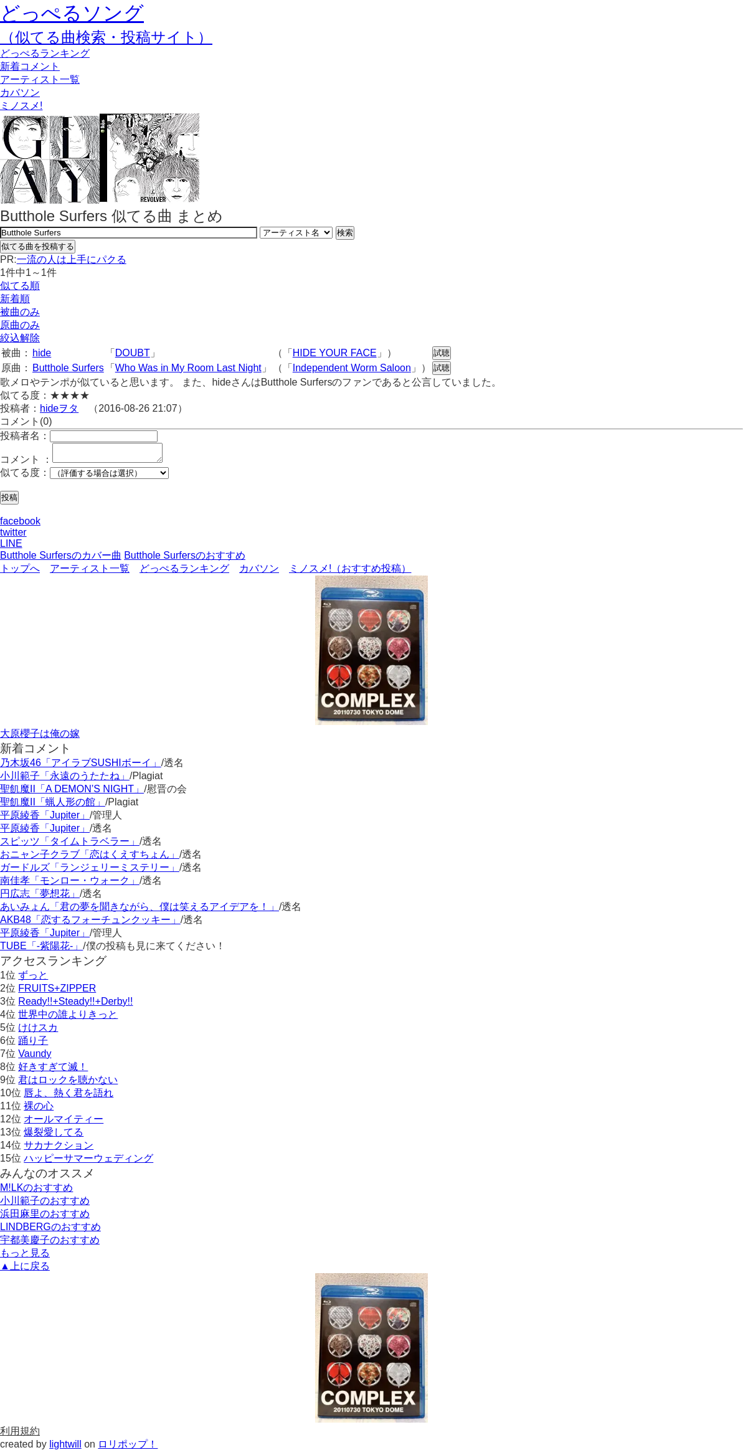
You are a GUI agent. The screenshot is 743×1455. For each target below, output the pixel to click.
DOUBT (132, 353)
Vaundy (34, 1057)
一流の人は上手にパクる (71, 259)
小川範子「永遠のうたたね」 (65, 779)
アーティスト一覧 (90, 572)
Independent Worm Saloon (352, 368)
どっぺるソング (72, 13)
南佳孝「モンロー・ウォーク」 (70, 884)
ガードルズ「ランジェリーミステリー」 (89, 871)
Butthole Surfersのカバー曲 (60, 559)
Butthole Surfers (68, 368)
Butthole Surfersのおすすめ (184, 559)
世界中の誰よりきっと (68, 1018)
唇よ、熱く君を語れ (68, 1096)
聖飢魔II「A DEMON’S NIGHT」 (72, 792)
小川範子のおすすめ (45, 1204)
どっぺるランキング (184, 572)
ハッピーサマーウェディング (88, 1162)
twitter (13, 536)
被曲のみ (20, 311)
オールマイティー (63, 1122)
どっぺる (45, 53)
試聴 (441, 353)
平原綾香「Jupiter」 (45, 818)
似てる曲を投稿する (37, 246)
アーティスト (40, 79)
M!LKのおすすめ (36, 1191)
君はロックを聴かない (68, 1083)
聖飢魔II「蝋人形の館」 (52, 805)
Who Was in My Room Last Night (188, 368)
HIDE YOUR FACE (335, 353)
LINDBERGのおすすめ (50, 1230)
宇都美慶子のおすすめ (50, 1243)
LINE (11, 547)
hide (41, 353)
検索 (345, 232)
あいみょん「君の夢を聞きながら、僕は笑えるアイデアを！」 (139, 910)
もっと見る (25, 1256)
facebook (20, 524)
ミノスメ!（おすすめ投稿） (350, 572)
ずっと (33, 979)
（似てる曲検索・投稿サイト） (106, 37)
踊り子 (33, 1044)
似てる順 (20, 285)
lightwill (65, 1448)
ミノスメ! (21, 105)
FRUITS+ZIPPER (57, 992)
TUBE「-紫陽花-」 (41, 949)
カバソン (20, 92)
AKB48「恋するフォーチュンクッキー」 (90, 923)
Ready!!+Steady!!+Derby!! (75, 1005)
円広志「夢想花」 (40, 897)
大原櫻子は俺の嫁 (40, 737)
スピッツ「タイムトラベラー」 (70, 845)
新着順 (15, 298)
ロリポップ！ (128, 1448)
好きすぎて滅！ (53, 1070)
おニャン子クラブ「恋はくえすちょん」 (89, 858)
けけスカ (38, 1031)
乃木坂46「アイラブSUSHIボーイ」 (80, 766)
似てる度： (25, 476)
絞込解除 (20, 338)
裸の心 (39, 1109)
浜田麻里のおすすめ (45, 1217)
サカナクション (58, 1149)
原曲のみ (20, 325)
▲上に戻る (25, 1269)
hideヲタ (59, 408)
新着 (30, 66)
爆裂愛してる (53, 1135)
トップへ (20, 572)
